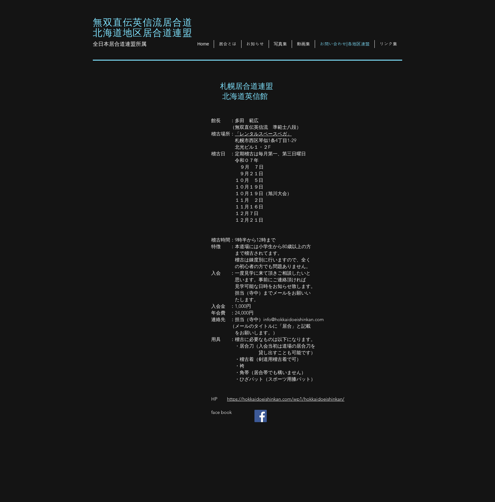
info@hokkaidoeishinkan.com (293, 319)
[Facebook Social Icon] (260, 416)
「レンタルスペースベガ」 (263, 134)
